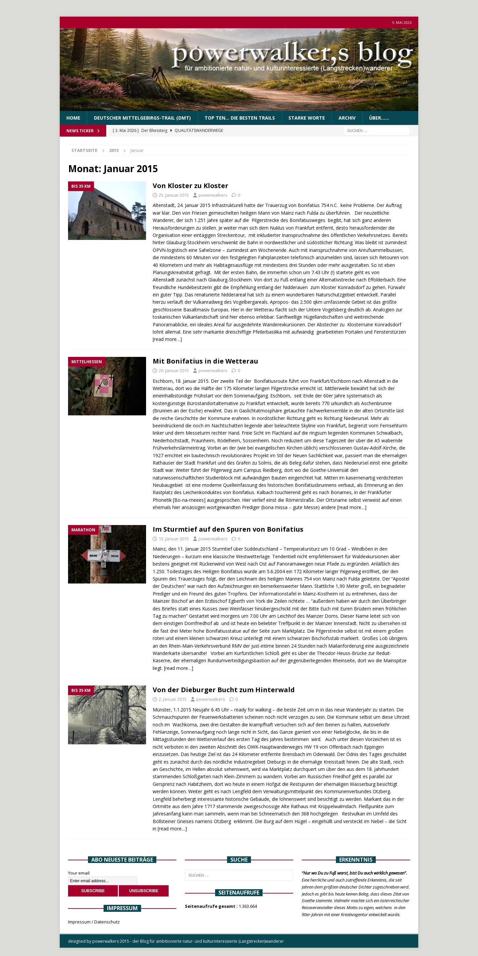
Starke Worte (306, 118)
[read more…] (167, 339)
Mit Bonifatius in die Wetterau (205, 361)
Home (73, 118)
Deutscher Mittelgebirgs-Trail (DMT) (142, 118)
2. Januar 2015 (173, 699)
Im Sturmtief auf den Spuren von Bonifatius (228, 529)
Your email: (79, 873)
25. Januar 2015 (174, 195)
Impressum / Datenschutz (94, 922)
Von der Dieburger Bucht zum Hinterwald (224, 689)
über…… (379, 118)
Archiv (347, 118)
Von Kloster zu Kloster (190, 185)
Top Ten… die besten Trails (239, 118)
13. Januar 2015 (174, 539)
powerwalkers (213, 195)
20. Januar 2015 (174, 370)
